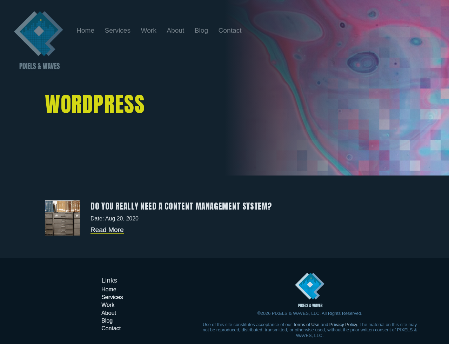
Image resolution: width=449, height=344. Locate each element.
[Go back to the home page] (38, 40)
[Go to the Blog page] (202, 30)
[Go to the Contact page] (229, 30)
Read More (107, 229)
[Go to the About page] (176, 30)
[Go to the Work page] (149, 30)
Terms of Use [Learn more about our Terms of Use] (306, 324)
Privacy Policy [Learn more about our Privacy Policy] (343, 324)
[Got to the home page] (309, 290)
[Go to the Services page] (119, 30)
